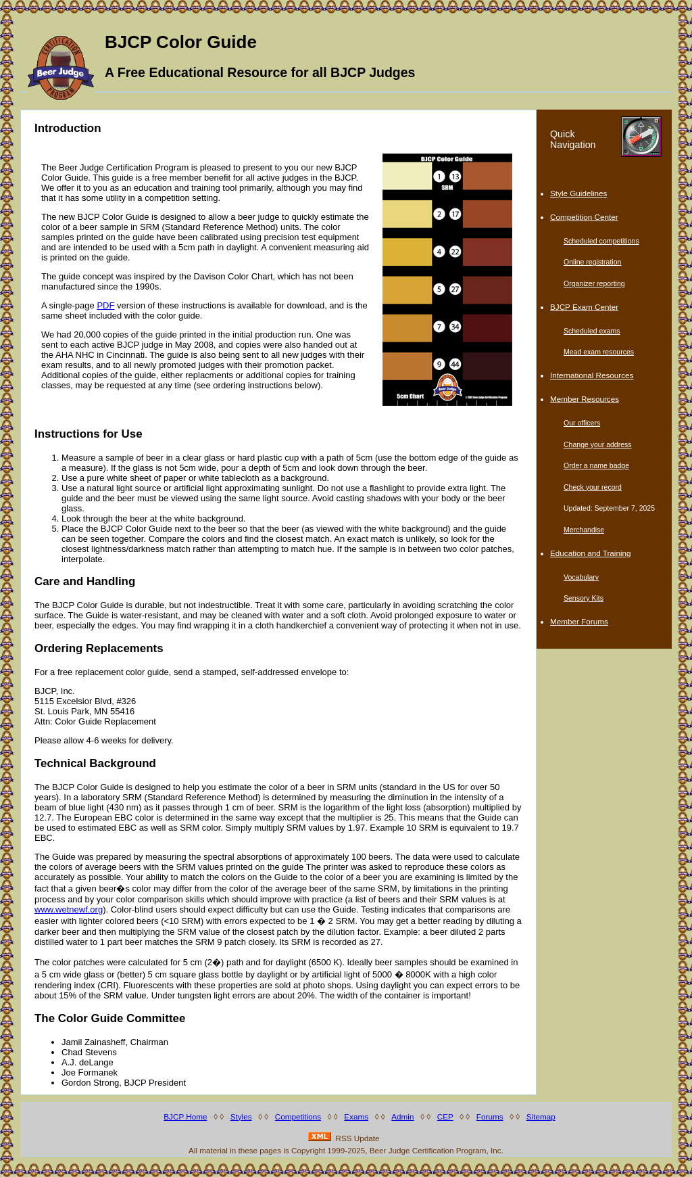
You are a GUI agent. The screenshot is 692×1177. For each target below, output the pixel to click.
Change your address (598, 444)
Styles (241, 1116)
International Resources (591, 375)
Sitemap (540, 1116)
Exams (356, 1116)
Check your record (593, 487)
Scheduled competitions (601, 241)
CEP (445, 1116)
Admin (402, 1116)
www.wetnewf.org (68, 909)
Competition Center (584, 216)
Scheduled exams (592, 331)
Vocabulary (581, 577)
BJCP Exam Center (584, 306)
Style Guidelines (578, 193)
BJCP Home (185, 1116)
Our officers (582, 423)
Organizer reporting (594, 283)
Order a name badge (596, 465)
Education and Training (590, 553)
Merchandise (584, 530)
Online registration (592, 262)
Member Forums (579, 621)
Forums (489, 1116)
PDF (105, 305)
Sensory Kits (583, 598)
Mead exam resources (599, 352)
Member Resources (584, 398)
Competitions (298, 1116)
